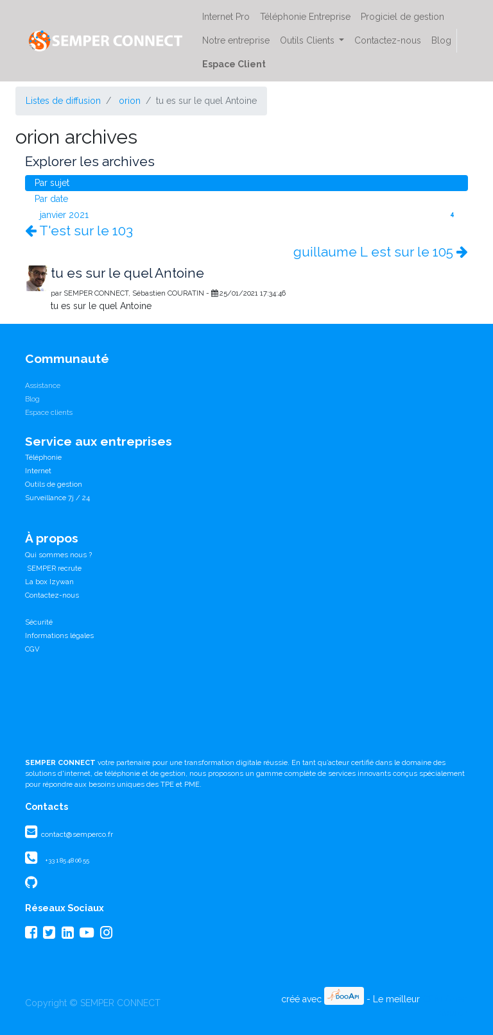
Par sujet (52, 183)
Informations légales (59, 635)
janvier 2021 (249, 214)
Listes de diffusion (63, 101)
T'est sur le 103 (79, 231)
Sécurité (39, 622)
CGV (32, 648)
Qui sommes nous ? (58, 554)
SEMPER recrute (53, 568)
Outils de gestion (53, 484)
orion (130, 101)
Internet (38, 470)
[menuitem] (226, 17)
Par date (51, 199)
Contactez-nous (52, 595)
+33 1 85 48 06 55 (67, 860)
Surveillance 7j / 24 (57, 497)
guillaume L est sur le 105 (380, 252)
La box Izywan (49, 581)
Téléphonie (43, 457)
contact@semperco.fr (76, 834)
